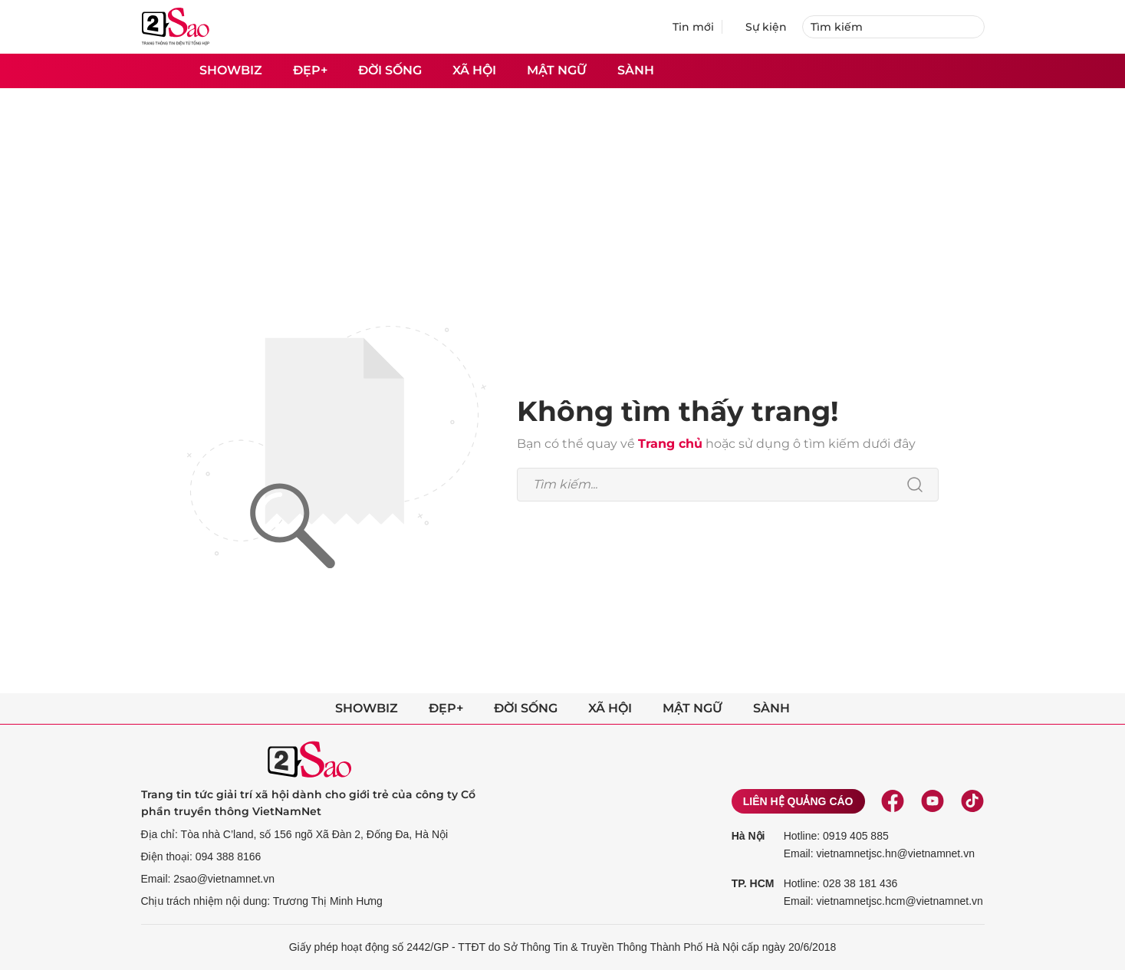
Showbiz (230, 70)
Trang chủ (670, 443)
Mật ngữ (557, 70)
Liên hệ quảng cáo (798, 801)
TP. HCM (753, 883)
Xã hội (474, 70)
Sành (635, 70)
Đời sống (390, 70)
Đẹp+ (310, 70)
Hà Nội (748, 836)
